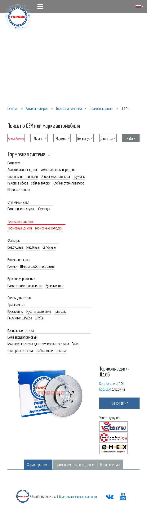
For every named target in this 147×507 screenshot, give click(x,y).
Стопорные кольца (20, 350)
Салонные (49, 246)
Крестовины (15, 311)
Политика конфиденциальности (78, 496)
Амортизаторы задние (22, 169)
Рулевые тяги (55, 285)
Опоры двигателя (19, 297)
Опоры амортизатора (55, 176)
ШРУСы (39, 317)
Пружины (79, 176)
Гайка (75, 343)
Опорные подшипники (22, 176)
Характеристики (38, 464)
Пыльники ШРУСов (19, 317)
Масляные (33, 246)
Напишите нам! (110, 464)
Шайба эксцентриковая (51, 350)
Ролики (12, 266)
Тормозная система (26, 154)
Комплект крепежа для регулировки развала (38, 343)
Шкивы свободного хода (37, 266)
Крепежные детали (20, 330)
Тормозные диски (19, 227)
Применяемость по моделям (75, 464)
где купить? (119, 403)
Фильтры (13, 240)
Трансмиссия (16, 304)
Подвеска (13, 162)
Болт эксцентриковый (22, 336)
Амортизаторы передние (58, 169)
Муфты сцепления (38, 311)
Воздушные (15, 246)
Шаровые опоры (18, 189)
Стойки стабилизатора (68, 182)
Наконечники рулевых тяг (25, 285)
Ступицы (44, 208)
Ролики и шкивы (18, 259)
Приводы (60, 311)
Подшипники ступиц (21, 208)
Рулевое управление (21, 278)
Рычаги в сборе (17, 182)
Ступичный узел (18, 201)
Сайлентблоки (41, 182)
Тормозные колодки (49, 227)
